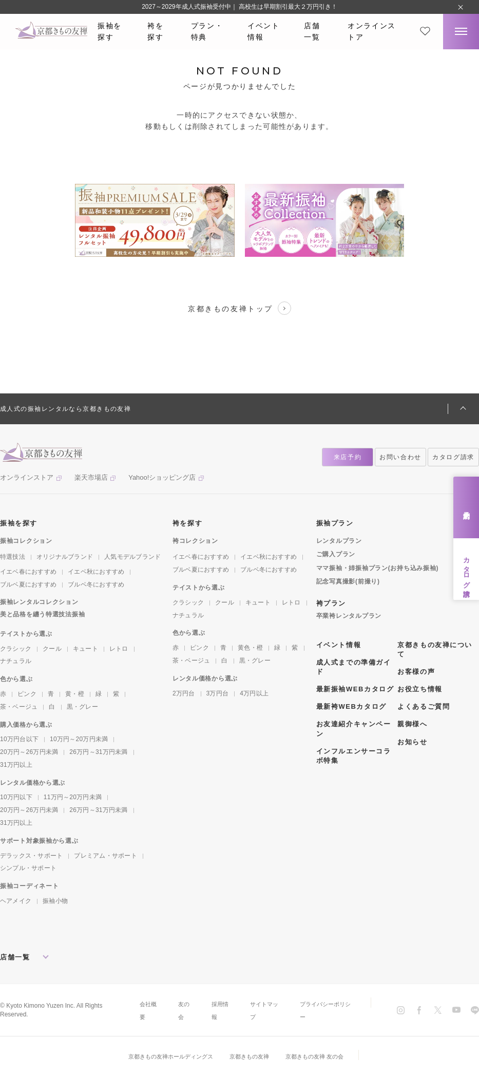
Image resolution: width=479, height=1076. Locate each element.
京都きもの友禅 (250, 1056)
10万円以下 (16, 797)
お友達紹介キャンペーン (353, 728)
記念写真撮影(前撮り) (348, 581)
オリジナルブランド (64, 556)
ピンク (26, 693)
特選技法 (12, 556)
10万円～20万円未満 (79, 739)
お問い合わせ (400, 457)
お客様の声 (416, 671)
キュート (85, 648)
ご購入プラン (335, 554)
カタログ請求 (466, 569)
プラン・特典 (207, 31)
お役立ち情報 (419, 689)
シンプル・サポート (28, 868)
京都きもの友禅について (434, 649)
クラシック (15, 648)
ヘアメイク (15, 900)
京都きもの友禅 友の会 (320, 1056)
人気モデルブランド (132, 556)
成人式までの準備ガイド (353, 666)
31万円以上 (16, 764)
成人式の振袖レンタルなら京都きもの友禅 (65, 408)
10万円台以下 (19, 739)
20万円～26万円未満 (29, 752)
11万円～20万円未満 (73, 797)
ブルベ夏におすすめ (28, 584)
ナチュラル (15, 661)
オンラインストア (372, 31)
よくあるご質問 (423, 706)
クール (52, 648)
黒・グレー (82, 706)
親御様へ (412, 724)
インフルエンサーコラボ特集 (353, 755)
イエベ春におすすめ (28, 571)
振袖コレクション (26, 540)
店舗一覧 (312, 31)
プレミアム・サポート (105, 855)
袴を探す (155, 31)
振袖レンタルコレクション (39, 602)
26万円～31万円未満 (98, 752)
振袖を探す (110, 31)
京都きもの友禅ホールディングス (166, 1056)
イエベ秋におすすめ (96, 571)
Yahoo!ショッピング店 (162, 477)
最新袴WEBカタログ (351, 706)
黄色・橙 (250, 647)
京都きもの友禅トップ (239, 308)
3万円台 (217, 693)
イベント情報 (263, 31)
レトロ (118, 648)
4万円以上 (254, 693)
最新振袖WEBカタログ (355, 689)
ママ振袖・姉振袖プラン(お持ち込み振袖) (377, 568)
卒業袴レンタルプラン (348, 615)
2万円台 (184, 693)
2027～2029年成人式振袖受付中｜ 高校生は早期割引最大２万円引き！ (239, 6)
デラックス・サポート (31, 855)
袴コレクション (195, 540)
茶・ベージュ (18, 706)
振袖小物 (55, 900)
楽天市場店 (91, 477)
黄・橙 (74, 693)
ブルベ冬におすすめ (96, 584)
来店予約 (466, 507)
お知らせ (412, 742)
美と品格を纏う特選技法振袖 (42, 614)
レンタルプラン (339, 540)
